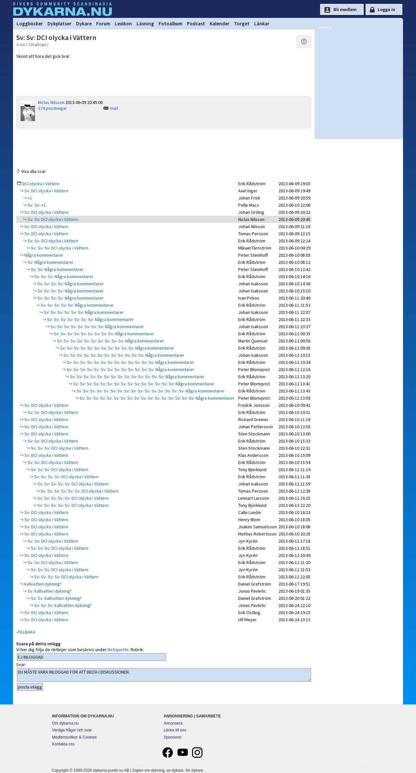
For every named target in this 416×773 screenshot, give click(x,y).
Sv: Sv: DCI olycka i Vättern (52, 219)
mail (114, 108)
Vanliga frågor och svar (72, 730)
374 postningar (52, 108)
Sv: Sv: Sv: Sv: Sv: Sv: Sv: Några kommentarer (90, 319)
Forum (103, 23)
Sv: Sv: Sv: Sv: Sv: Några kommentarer (77, 305)
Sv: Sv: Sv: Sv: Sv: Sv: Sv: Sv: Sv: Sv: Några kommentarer (110, 341)
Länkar (261, 23)
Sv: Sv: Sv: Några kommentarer (63, 276)
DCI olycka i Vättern (40, 184)
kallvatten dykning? (42, 584)
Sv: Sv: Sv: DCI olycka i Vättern (59, 248)
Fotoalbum (170, 23)
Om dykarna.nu (65, 723)
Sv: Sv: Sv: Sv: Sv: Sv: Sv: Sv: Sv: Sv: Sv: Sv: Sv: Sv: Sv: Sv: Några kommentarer (150, 391)
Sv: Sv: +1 (36, 205)
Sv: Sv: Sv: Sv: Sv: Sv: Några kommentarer (83, 312)
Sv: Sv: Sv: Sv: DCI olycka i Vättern (65, 477)
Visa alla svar (33, 171)
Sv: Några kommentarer (50, 262)
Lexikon (123, 23)
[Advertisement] (164, 147)
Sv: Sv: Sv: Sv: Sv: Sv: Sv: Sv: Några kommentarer (96, 326)
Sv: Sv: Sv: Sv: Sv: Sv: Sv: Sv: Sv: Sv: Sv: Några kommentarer (116, 348)
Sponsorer (172, 737)
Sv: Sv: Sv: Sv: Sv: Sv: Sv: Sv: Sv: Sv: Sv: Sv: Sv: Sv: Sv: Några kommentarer (143, 384)
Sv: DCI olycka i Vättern (45, 191)
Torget (242, 23)
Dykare (84, 23)
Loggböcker (30, 23)
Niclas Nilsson (51, 102)
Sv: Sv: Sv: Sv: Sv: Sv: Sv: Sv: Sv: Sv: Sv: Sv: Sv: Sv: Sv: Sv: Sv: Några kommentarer (157, 398)
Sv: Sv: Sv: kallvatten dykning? (62, 605)
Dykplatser (59, 23)
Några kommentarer (43, 255)
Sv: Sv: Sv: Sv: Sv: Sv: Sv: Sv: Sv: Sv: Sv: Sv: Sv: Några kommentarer (130, 362)
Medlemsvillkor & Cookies (74, 737)
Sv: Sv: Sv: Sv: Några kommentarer (70, 284)
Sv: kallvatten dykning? (49, 591)
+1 (29, 198)
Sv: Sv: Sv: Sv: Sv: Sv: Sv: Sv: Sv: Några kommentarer (103, 334)
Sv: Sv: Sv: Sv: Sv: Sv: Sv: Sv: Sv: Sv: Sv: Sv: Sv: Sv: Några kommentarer (136, 377)
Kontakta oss (63, 744)
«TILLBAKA (25, 632)
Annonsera (172, 723)
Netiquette (118, 649)
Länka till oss (174, 730)
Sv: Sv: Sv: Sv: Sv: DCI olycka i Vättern (72, 484)
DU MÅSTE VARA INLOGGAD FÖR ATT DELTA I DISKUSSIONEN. (164, 675)
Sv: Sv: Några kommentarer (57, 269)
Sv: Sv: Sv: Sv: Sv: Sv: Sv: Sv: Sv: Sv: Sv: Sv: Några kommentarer (123, 355)
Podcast (196, 23)
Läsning (145, 23)
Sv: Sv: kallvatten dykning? (56, 598)
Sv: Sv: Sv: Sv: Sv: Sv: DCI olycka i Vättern (79, 491)
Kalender (219, 23)
